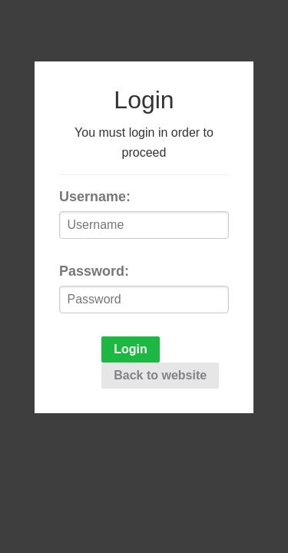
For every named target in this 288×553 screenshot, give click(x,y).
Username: (95, 196)
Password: (94, 271)
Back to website (160, 375)
